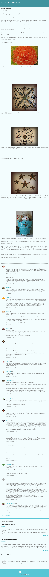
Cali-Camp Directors (10, 503)
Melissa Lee (8, 479)
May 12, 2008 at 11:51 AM (11, 441)
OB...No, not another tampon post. (9, 539)
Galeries (27, 574)
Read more (45, 535)
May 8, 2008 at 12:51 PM (11, 376)
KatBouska (8, 371)
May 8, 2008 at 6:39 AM (11, 345)
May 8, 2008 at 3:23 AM (11, 337)
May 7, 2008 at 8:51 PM (11, 324)
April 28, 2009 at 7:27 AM (11, 512)
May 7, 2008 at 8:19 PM (11, 293)
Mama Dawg (9, 464)
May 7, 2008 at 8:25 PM (11, 307)
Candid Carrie (9, 380)
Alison (7, 287)
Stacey (7, 297)
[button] (47, 9)
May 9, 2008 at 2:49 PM (11, 416)
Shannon (8, 410)
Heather (8, 361)
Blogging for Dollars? (6, 555)
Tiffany (7, 311)
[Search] (47, 3)
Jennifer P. (8, 398)
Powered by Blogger (24, 572)
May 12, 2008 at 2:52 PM (11, 460)
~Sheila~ (8, 328)
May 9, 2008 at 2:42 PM (11, 406)
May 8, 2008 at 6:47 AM (11, 357)
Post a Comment (6, 515)
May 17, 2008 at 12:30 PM (11, 499)
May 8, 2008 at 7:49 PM (11, 395)
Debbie (7, 266)
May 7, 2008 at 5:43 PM (11, 273)
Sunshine (8, 341)
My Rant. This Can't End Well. (8, 524)
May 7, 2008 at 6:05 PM (11, 283)
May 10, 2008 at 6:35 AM (11, 431)
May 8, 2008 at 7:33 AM (11, 367)
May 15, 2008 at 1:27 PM (11, 475)
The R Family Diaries (12, 2)
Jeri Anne (8, 420)
